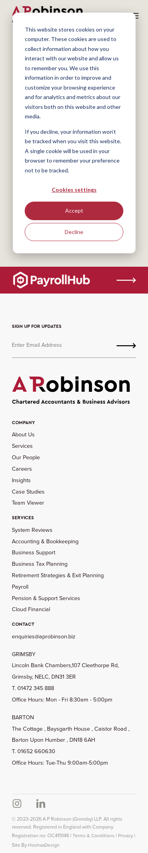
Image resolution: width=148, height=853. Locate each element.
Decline (74, 231)
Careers (22, 468)
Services (22, 445)
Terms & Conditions (93, 835)
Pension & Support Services (46, 598)
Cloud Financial (31, 609)
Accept (74, 210)
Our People (26, 457)
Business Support (33, 552)
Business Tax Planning (39, 563)
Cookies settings (74, 189)
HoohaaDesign (44, 845)
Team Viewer (28, 502)
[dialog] (74, 133)
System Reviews (32, 530)
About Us (23, 434)
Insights (21, 480)
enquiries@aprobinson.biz (43, 636)
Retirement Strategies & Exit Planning (58, 575)
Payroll (20, 586)
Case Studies (28, 491)
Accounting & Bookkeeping (45, 541)
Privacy (125, 835)
